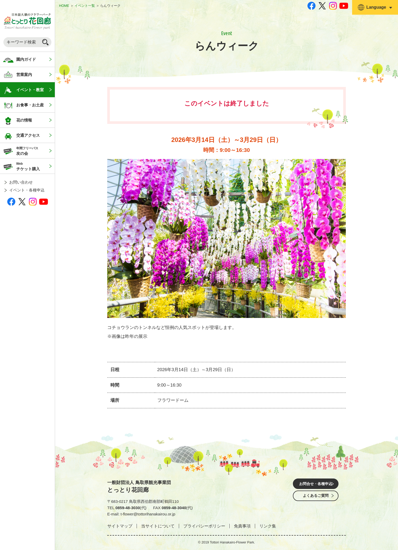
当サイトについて (158, 526)
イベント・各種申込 (27, 190)
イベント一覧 (84, 6)
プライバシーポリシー (204, 526)
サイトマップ (119, 526)
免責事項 (242, 526)
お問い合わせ (21, 182)
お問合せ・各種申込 (316, 484)
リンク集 (267, 526)
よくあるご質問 (315, 499)
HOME (64, 6)
